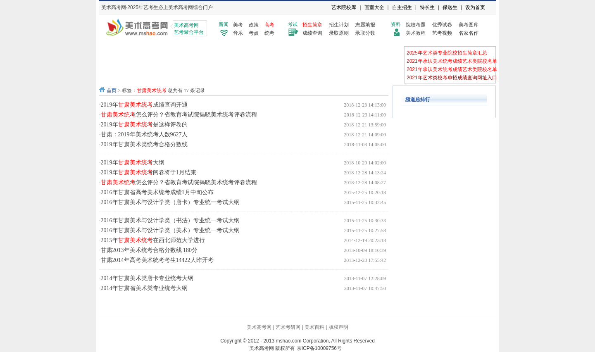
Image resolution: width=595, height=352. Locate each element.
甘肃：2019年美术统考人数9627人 (144, 134)
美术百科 (314, 327)
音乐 (238, 33)
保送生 (450, 7)
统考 (269, 33)
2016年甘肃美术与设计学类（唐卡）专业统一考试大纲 (170, 202)
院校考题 (416, 25)
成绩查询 (312, 33)
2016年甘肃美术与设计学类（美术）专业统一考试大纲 (170, 230)
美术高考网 (259, 327)
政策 (254, 25)
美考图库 (468, 25)
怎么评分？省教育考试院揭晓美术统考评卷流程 (179, 115)
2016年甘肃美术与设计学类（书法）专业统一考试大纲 (170, 220)
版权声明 (338, 327)
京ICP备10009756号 (319, 348)
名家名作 (468, 33)
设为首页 (475, 7)
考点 (254, 33)
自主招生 (402, 7)
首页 (112, 90)
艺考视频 (442, 33)
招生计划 (339, 25)
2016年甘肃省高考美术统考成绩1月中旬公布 (157, 192)
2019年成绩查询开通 (144, 105)
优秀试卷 (442, 25)
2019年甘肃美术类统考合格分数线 (144, 144)
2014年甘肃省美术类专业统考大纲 (144, 288)
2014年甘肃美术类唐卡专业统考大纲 (147, 278)
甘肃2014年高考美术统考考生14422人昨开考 (157, 260)
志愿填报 (365, 25)
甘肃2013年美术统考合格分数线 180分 (149, 250)
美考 (238, 25)
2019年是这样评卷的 (144, 124)
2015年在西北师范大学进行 (153, 240)
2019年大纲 (132, 162)
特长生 (427, 7)
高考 (269, 25)
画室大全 (374, 7)
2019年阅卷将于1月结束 (148, 172)
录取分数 (365, 33)
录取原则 (339, 33)
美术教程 (416, 33)
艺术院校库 (343, 7)
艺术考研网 (288, 327)
